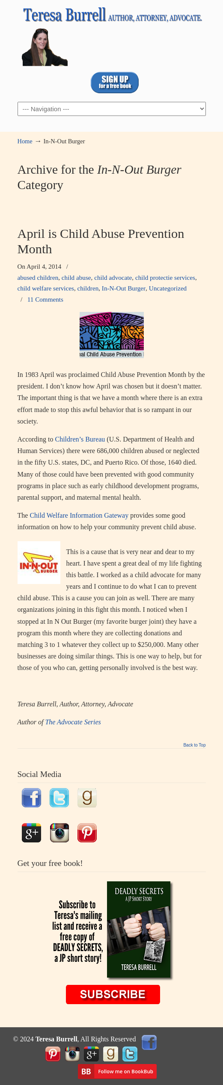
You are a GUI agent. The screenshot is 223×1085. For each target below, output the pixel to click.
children (88, 288)
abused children (38, 277)
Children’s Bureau (80, 439)
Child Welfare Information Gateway (79, 515)
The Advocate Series (73, 722)
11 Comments (45, 299)
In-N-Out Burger (124, 288)
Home (25, 141)
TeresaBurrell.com (112, 35)
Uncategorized (168, 288)
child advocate (113, 277)
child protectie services (165, 277)
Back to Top (194, 745)
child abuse (76, 277)
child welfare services (46, 288)
